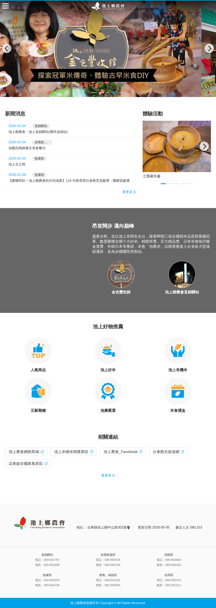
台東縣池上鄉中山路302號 (108, 527)
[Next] (209, 48)
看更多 (129, 192)
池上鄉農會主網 (108, 6)
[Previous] (6, 48)
